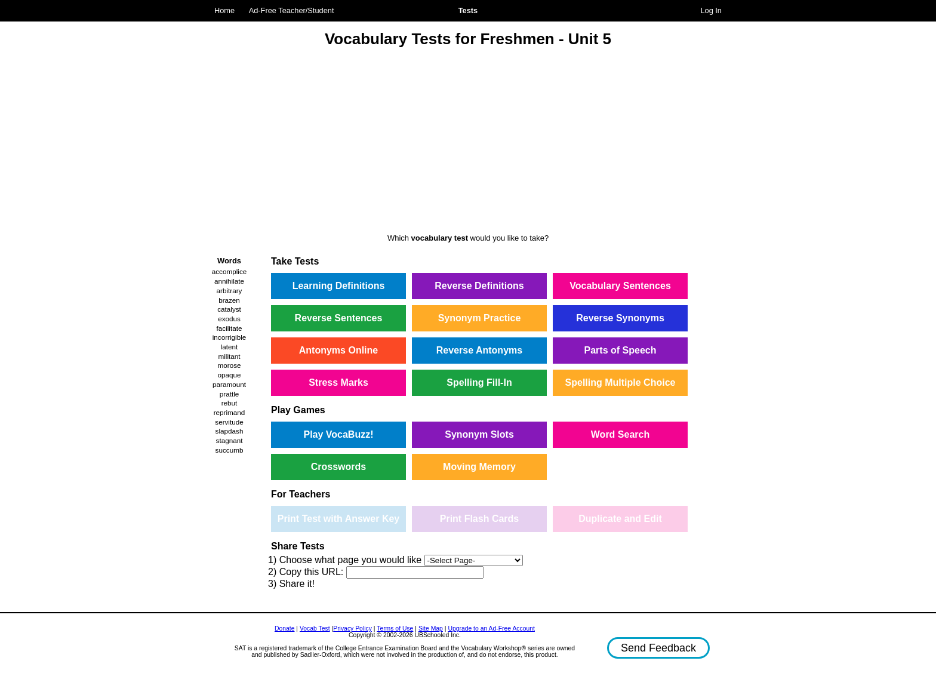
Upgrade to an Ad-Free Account (491, 628)
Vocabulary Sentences (620, 286)
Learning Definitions (338, 286)
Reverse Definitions (479, 286)
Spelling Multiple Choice (620, 382)
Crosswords (338, 467)
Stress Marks (338, 382)
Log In (711, 10)
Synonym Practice (479, 318)
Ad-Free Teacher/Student (291, 10)
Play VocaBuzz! (338, 434)
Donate (285, 628)
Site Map (430, 628)
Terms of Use (395, 628)
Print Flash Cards (479, 519)
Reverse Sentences (339, 318)
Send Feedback (658, 648)
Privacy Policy (352, 628)
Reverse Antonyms (479, 350)
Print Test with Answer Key (338, 519)
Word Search (620, 434)
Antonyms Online (338, 350)
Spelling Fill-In (479, 382)
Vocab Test (315, 628)
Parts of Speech (620, 350)
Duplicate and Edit (620, 519)
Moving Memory (479, 467)
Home (224, 10)
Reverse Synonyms (620, 318)
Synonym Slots (479, 434)
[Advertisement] (468, 142)
